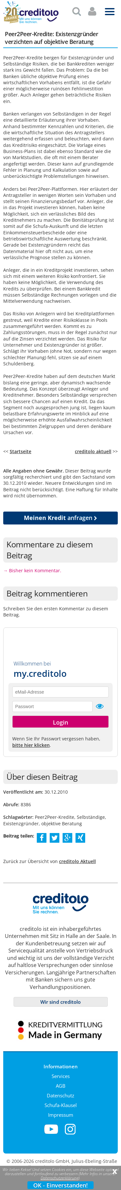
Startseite (20, 449)
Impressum (60, 1112)
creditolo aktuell (93, 449)
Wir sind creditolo (60, 999)
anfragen (60, 515)
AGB (61, 1083)
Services (61, 1073)
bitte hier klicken (31, 742)
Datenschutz (60, 1093)
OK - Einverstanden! (60, 1185)
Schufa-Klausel (61, 1102)
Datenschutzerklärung (59, 1178)
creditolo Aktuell (77, 859)
